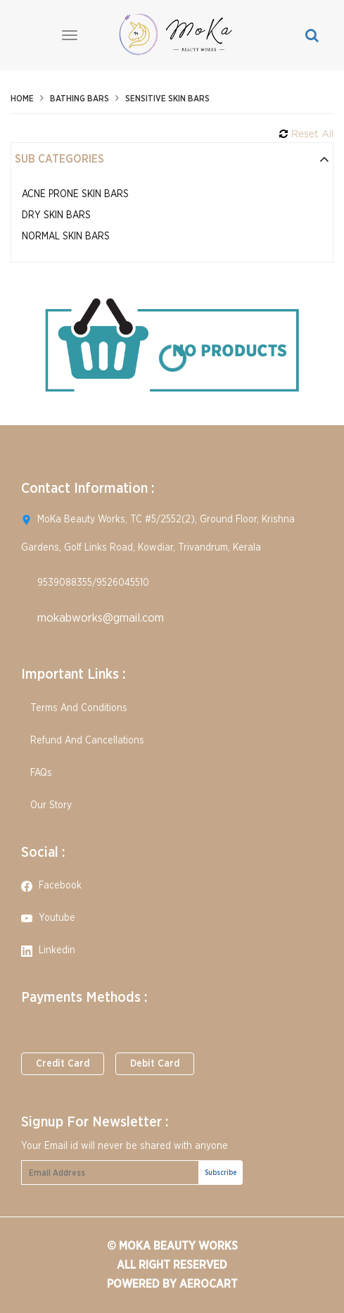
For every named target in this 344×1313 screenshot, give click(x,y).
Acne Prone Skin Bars (75, 194)
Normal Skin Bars (66, 236)
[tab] (172, 160)
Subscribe (221, 1172)
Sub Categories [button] (172, 159)
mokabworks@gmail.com (100, 618)
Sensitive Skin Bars (167, 98)
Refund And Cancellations (82, 741)
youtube (48, 918)
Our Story (46, 805)
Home (22, 98)
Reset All (306, 134)
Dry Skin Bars (56, 215)
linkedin (48, 950)
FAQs (36, 773)
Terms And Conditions (74, 708)
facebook (51, 886)
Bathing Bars (79, 98)
